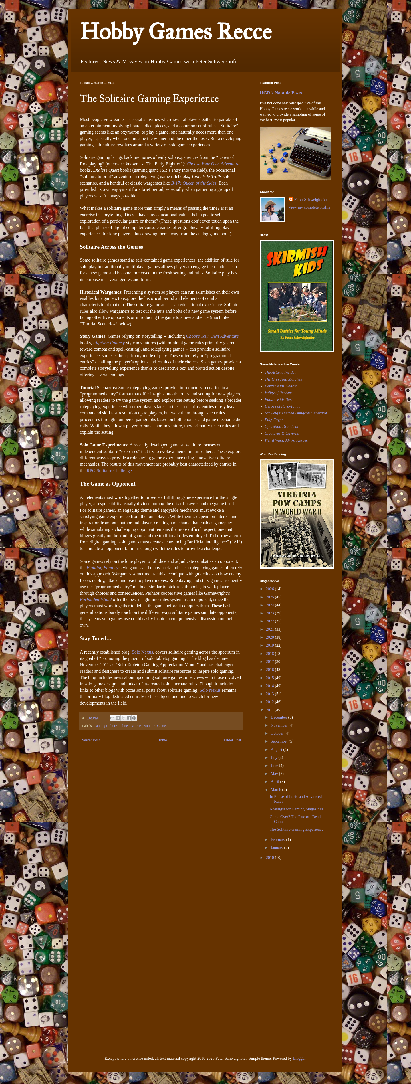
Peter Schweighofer (310, 199)
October (278, 733)
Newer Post (90, 740)
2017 (270, 662)
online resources (130, 726)
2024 (270, 605)
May (275, 774)
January (277, 848)
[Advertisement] (277, 904)
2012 (270, 702)
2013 (270, 694)
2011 (270, 710)
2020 (270, 637)
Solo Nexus (142, 652)
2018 (270, 654)
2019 (270, 645)
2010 (270, 858)
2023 (270, 613)
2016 (270, 670)
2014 (270, 686)
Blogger (299, 1058)
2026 (270, 589)
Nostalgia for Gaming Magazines (296, 809)
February (278, 840)
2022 (270, 621)
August (277, 749)
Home (162, 740)
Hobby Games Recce (176, 32)
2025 (270, 597)
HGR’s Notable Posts (281, 93)
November (280, 725)
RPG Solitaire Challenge (109, 470)
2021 (270, 629)
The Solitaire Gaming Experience (296, 829)
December (279, 717)
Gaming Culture (105, 726)
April (275, 782)
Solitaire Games (155, 726)
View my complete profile (310, 207)
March (276, 790)
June (275, 765)
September (280, 741)
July (274, 757)
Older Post (232, 740)
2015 (270, 678)
